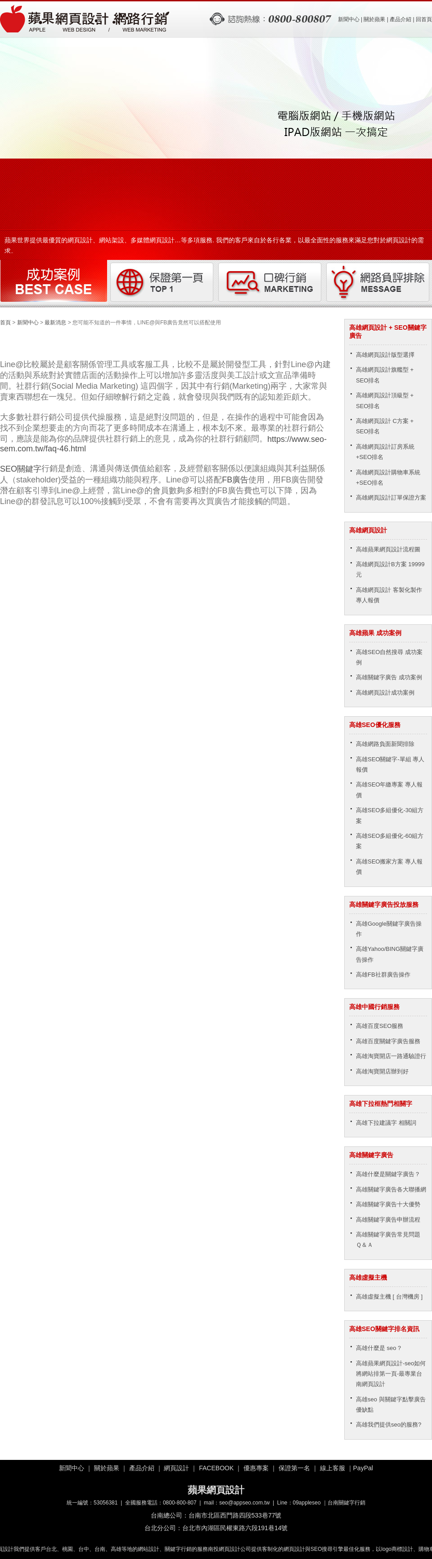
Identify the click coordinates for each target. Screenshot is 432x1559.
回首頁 (424, 19)
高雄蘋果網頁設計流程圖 (388, 549)
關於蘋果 (374, 19)
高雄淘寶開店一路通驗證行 (391, 1056)
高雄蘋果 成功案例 (375, 632)
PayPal (363, 1468)
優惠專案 (256, 1468)
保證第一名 (294, 1468)
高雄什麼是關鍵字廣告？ (388, 1174)
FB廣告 (235, 479)
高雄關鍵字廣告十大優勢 (388, 1204)
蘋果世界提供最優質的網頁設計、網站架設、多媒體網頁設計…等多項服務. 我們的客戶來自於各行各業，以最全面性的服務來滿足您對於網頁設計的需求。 (214, 242)
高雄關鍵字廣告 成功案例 (389, 677)
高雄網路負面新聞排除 (385, 744)
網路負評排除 (378, 282)
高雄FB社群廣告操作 (383, 974)
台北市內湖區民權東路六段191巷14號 (235, 1528)
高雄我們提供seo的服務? (388, 1424)
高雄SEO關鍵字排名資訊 (384, 1328)
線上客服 (332, 1468)
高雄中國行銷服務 (374, 1006)
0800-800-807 (180, 1503)
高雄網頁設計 (368, 530)
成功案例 (54, 282)
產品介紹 (400, 19)
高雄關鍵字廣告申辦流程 (388, 1219)
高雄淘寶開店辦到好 (382, 1071)
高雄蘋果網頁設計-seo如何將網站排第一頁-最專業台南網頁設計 (391, 1374)
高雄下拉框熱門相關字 (380, 1103)
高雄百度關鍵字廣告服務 (388, 1041)
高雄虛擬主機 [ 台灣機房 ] (389, 1296)
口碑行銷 (270, 282)
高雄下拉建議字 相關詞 (386, 1122)
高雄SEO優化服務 (374, 724)
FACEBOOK (216, 1468)
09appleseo (307, 1503)
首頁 (5, 322)
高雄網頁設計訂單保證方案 (391, 497)
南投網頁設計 (226, 1549)
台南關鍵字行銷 (346, 1503)
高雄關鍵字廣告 (371, 1155)
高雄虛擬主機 (368, 1277)
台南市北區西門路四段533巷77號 (235, 1515)
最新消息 (55, 322)
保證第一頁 (162, 282)
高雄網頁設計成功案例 (385, 692)
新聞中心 (349, 19)
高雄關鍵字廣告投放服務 (383, 904)
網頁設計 (176, 1468)
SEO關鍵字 (20, 468)
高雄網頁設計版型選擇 (385, 354)
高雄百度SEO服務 (379, 1026)
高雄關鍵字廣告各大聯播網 (391, 1189)
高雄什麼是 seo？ (379, 1348)
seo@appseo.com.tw (244, 1503)
